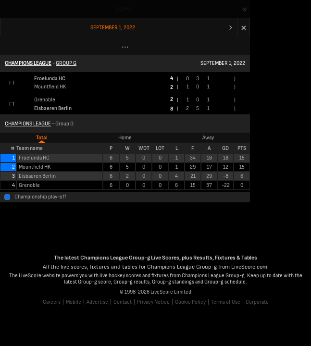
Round (124, 9)
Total (42, 138)
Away (208, 138)
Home (125, 138)
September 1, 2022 (112, 28)
